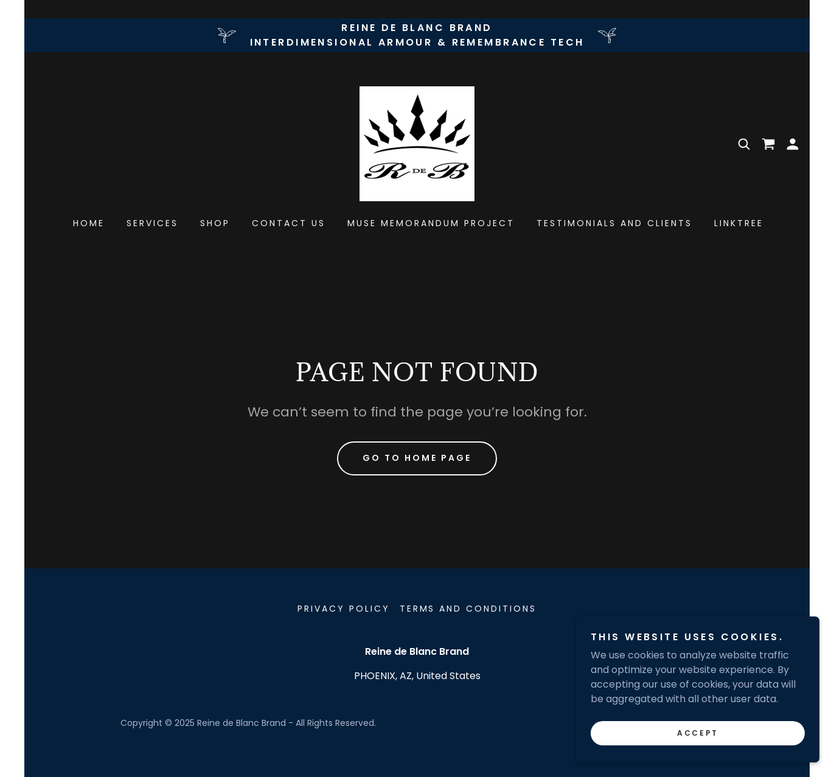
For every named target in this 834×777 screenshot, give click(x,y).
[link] (417, 143)
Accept (697, 733)
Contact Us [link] (288, 223)
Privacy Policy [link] (343, 609)
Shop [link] (215, 223)
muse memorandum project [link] (431, 223)
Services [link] (152, 223)
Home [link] (89, 223)
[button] (792, 144)
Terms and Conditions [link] (468, 609)
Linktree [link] (738, 223)
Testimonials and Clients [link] (614, 223)
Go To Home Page (417, 458)
